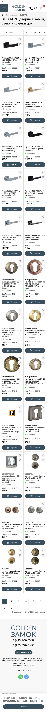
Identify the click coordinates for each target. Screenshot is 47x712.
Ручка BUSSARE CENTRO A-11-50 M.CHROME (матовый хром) (12, 149)
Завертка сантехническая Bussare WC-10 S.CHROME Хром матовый (35, 525)
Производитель (12, 15)
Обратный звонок (23, 652)
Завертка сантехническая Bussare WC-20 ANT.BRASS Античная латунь (35, 572)
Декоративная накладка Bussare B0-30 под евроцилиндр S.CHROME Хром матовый (11, 478)
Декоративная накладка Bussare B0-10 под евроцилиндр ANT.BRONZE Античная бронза (11, 284)
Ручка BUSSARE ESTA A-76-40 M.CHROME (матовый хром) (11, 237)
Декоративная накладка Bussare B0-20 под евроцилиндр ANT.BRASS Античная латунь (11, 381)
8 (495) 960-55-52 (23, 640)
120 (43, 33)
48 (30, 33)
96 (39, 33)
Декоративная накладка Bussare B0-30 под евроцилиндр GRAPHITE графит (35, 428)
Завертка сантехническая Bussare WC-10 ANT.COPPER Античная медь (12, 525)
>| (11, 608)
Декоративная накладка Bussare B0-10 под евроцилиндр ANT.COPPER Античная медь (35, 284)
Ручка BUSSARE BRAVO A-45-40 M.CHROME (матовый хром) (11, 104)
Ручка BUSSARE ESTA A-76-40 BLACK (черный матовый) (34, 193)
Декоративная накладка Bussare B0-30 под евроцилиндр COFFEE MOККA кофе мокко (11, 429)
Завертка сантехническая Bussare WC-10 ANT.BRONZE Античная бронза (35, 477)
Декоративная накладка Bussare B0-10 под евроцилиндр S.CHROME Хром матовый (11, 332)
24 (26, 33)
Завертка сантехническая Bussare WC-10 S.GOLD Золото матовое (12, 572)
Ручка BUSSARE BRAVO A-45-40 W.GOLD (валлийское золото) (34, 104)
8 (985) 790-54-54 (23, 645)
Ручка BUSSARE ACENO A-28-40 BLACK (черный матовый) (11, 60)
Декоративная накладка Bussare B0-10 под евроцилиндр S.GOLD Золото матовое (35, 331)
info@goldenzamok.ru (23, 670)
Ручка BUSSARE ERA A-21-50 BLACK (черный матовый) (34, 149)
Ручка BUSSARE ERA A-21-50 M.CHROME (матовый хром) (11, 193)
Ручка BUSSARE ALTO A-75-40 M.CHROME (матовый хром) (34, 60)
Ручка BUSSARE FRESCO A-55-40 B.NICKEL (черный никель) (35, 237)
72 (35, 33)
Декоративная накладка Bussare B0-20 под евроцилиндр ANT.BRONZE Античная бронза (35, 381)
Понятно (23, 707)
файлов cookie (36, 701)
